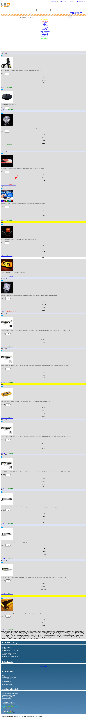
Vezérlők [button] (45, 28)
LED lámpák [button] (45, 34)
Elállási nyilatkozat (7, 684)
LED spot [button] (45, 22)
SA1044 (7, 418)
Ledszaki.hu (43, 666)
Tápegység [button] (45, 26)
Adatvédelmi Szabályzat (8, 695)
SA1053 (7, 347)
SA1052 (7, 382)
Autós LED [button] (45, 29)
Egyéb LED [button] (45, 35)
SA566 (8, 185)
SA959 (6, 256)
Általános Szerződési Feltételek (10, 693)
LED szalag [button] (45, 25)
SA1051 (7, 453)
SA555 (6, 144)
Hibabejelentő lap (80, 1)
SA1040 (7, 594)
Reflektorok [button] (45, 32)
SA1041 (7, 558)
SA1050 (7, 488)
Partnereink (53, 1)
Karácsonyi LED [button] (45, 38)
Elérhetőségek (62, 1)
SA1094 (7, 109)
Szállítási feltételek (7, 696)
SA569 (8, 312)
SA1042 (7, 523)
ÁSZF (71, 1)
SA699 (6, 220)
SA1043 (7, 629)
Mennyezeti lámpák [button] (45, 31)
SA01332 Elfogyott (7, 276)
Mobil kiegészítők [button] (45, 37)
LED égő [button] (45, 24)
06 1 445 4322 (76, 13)
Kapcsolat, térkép (6, 698)
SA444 (6, 87)
